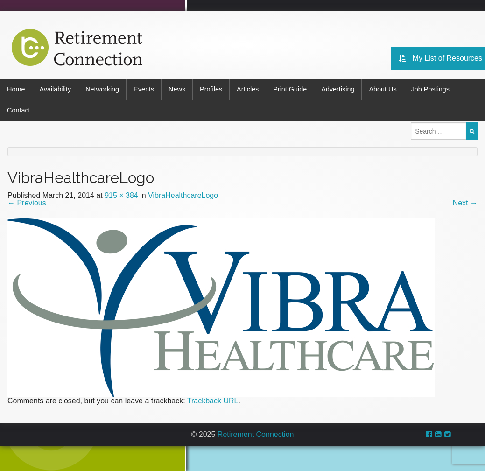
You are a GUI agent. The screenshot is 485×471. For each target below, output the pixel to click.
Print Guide (290, 89)
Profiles (211, 89)
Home (16, 89)
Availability (55, 89)
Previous (26, 203)
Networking (102, 89)
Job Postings (430, 89)
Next (465, 203)
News (177, 89)
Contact (18, 110)
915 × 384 (121, 195)
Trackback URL (213, 401)
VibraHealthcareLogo (183, 195)
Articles (248, 89)
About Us (382, 89)
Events (144, 89)
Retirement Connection (256, 434)
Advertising (337, 89)
